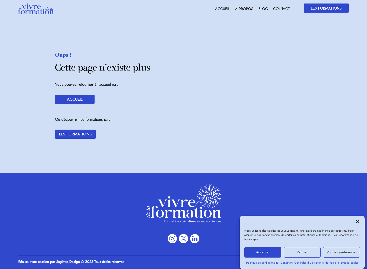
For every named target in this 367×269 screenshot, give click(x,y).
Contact (281, 9)
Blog (263, 9)
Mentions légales (348, 265)
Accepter (263, 254)
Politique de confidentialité (262, 265)
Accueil (222, 9)
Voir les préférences (342, 254)
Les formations (326, 8)
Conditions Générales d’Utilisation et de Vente (308, 265)
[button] (357, 223)
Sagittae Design (68, 261)
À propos (244, 9)
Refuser (302, 254)
